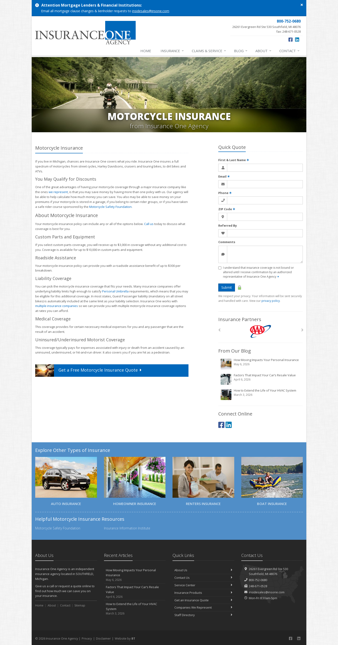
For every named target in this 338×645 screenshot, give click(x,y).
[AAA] (261, 331)
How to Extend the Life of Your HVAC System (261, 394)
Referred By (227, 225)
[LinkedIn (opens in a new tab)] (297, 39)
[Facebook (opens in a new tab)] (290, 39)
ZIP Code (226, 209)
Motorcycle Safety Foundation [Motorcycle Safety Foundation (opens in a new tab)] (110, 207)
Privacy (87, 638)
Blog (241, 50)
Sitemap (79, 605)
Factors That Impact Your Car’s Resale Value (261, 379)
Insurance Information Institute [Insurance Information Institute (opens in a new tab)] (127, 528)
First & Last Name (233, 160)
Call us (149, 224)
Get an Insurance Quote (203, 600)
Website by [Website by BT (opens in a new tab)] (125, 638)
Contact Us (203, 577)
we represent (58, 192)
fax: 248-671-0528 (266, 26)
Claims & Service (209, 50)
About (263, 50)
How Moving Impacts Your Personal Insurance (261, 364)
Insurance (172, 50)
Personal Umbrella (115, 291)
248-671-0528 (258, 586)
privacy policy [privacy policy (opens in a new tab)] (270, 301)
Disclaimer (103, 638)
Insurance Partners (239, 319)
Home (145, 50)
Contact (289, 50)
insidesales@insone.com (150, 11)
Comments (226, 242)
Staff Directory (203, 615)
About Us (203, 570)
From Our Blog (234, 351)
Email (224, 176)
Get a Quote (89, 370)
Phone (225, 193)
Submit (226, 287)
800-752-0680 (258, 580)
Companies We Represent (203, 607)
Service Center (203, 585)
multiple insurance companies (56, 306)
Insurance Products (203, 593)
